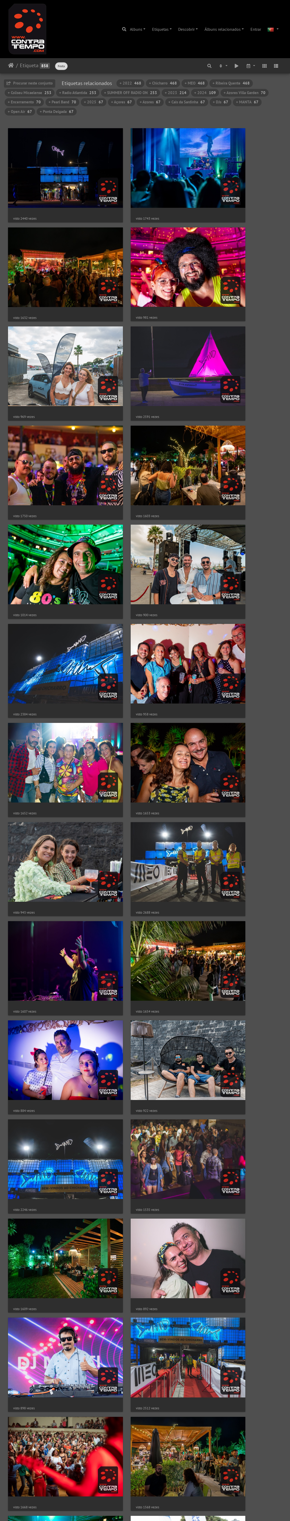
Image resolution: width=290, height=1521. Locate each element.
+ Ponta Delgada (57, 111)
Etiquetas (160, 29)
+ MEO (195, 83)
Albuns (136, 29)
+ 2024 (205, 92)
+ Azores (150, 102)
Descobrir (186, 29)
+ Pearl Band (62, 102)
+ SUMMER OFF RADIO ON (130, 92)
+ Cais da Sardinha (186, 102)
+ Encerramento (24, 102)
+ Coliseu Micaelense (29, 92)
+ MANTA (247, 102)
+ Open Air (20, 111)
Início (11, 65)
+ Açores (121, 102)
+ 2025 (93, 102)
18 (163, 1490)
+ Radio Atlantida (77, 92)
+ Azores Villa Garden (244, 92)
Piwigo (161, 1510)
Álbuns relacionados (223, 29)
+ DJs (220, 102)
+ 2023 (175, 92)
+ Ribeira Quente (231, 83)
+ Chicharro (163, 83)
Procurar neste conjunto (29, 83)
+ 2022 (130, 83)
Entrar (255, 29)
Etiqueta (29, 65)
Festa (61, 66)
